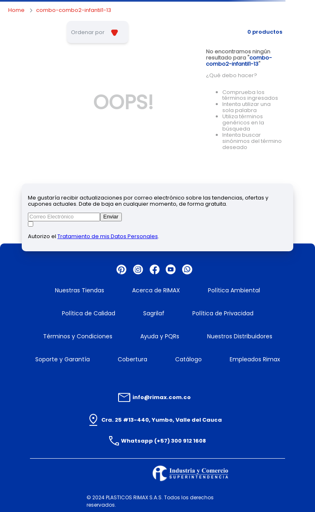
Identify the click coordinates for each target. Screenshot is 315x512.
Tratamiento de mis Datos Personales (107, 236)
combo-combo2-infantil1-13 (73, 10)
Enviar (111, 217)
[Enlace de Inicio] (16, 10)
